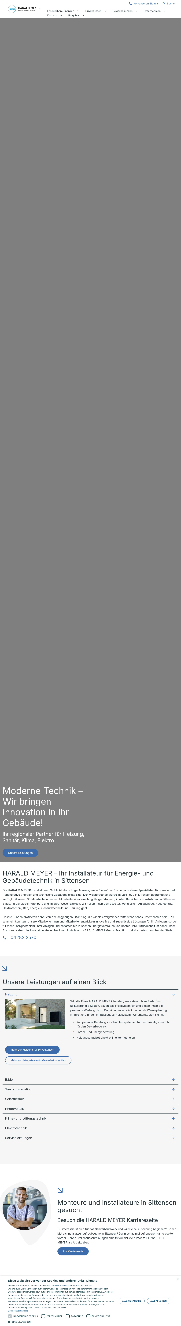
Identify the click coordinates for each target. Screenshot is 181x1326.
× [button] (177, 1279)
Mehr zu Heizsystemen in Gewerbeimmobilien (38, 1060)
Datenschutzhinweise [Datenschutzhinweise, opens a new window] (18, 1310)
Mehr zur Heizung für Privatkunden (32, 1049)
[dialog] (90, 1301)
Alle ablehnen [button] (158, 1301)
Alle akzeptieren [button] (131, 1301)
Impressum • (79, 1285)
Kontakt (88, 1285)
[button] (90, 994)
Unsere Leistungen (20, 852)
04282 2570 (23, 937)
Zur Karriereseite (73, 1251)
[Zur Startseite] (24, 9)
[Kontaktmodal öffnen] (143, 3)
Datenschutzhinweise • (61, 1285)
